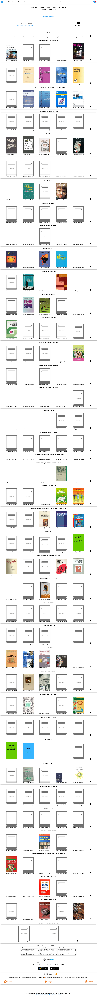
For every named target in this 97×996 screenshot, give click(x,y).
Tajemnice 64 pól (61, 954)
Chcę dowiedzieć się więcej (42, 994)
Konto (25, 1)
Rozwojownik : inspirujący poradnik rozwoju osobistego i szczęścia (51, 954)
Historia (14, 1)
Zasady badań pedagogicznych (26, 951)
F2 (89, 1)
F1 (86, 1)
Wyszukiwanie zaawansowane (23, 25)
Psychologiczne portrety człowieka (27, 950)
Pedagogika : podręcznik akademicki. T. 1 (28, 954)
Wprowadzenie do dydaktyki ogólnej (64, 953)
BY (75, 1)
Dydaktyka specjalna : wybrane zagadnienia (47, 953)
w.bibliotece (41, 977)
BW (69, 1)
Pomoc (19, 1)
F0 (83, 1)
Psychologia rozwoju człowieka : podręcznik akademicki (49, 950)
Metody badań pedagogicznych (26, 953)
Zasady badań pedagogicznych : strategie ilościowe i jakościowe (32, 949)
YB (72, 1)
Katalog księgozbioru (48, 16)
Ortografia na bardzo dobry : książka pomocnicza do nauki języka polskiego (52, 951)
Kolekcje (32, 25)
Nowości (7, 1)
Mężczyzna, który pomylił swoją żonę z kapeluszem (66, 949)
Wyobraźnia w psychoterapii (63, 951)
